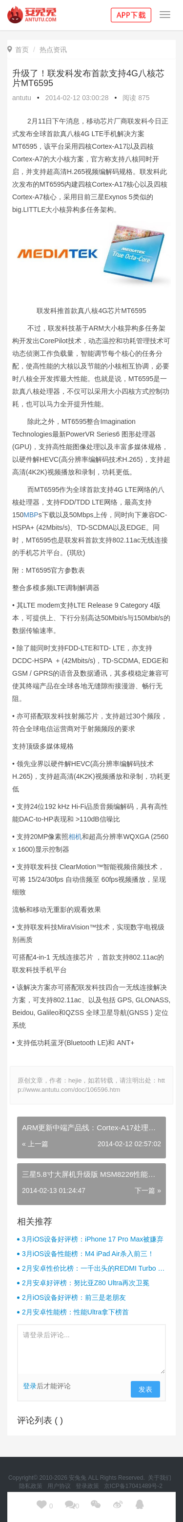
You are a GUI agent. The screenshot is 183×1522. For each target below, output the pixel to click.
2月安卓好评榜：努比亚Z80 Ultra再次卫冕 (85, 1283)
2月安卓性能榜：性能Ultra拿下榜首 (75, 1312)
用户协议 (59, 1486)
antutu (21, 98)
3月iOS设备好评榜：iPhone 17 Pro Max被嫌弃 (92, 1239)
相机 (75, 836)
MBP (30, 515)
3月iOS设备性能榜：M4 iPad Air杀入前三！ (88, 1254)
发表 (145, 1389)
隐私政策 (31, 1486)
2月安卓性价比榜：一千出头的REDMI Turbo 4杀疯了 (92, 1268)
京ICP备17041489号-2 (133, 1486)
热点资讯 (53, 49)
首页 (18, 49)
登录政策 (88, 1486)
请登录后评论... (91, 1349)
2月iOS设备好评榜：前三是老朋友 (74, 1297)
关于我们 (160, 1477)
